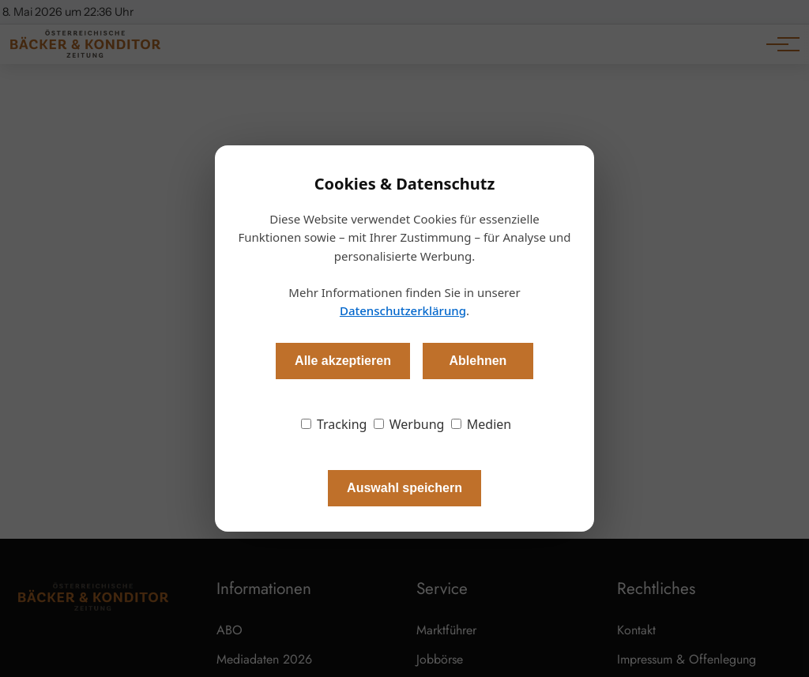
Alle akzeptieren (343, 360)
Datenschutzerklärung (403, 310)
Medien (481, 424)
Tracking (334, 424)
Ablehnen (477, 360)
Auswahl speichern (404, 488)
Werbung (409, 424)
